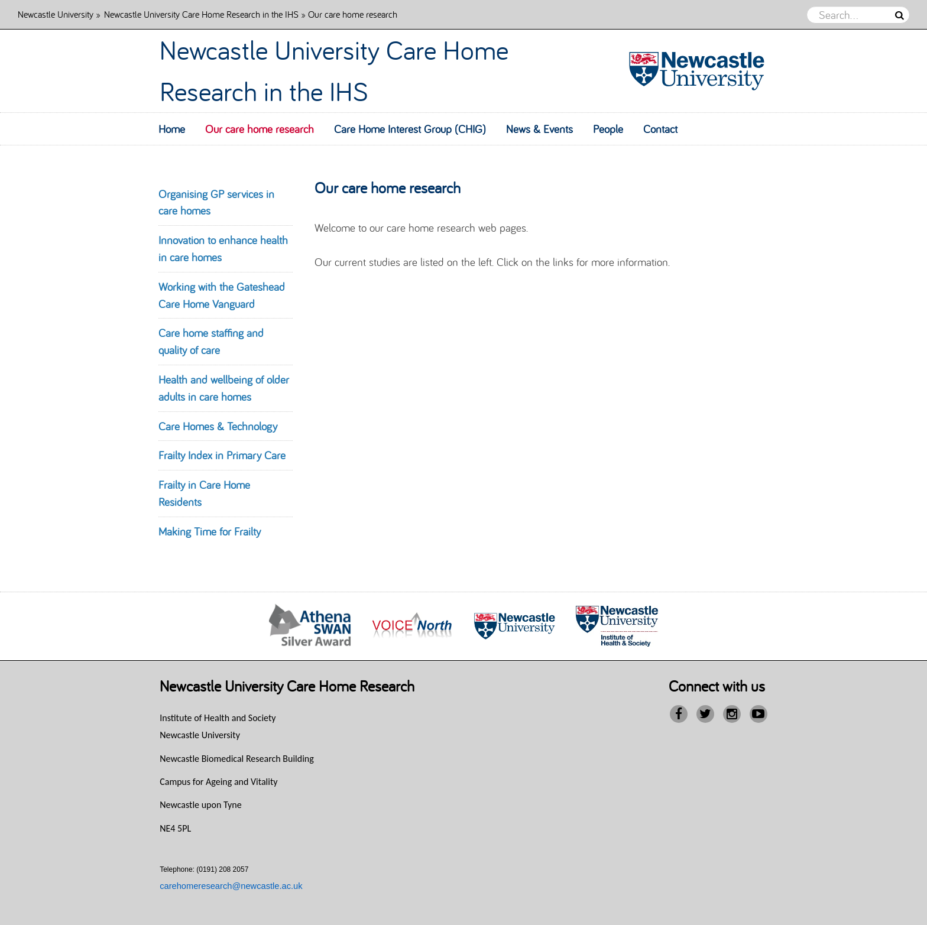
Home (171, 129)
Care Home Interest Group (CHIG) (410, 129)
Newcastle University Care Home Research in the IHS (201, 14)
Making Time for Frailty (209, 531)
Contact (660, 129)
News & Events (539, 129)
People (608, 129)
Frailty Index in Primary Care (222, 455)
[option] (310, 626)
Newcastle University (55, 14)
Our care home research (259, 129)
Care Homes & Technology (217, 426)
